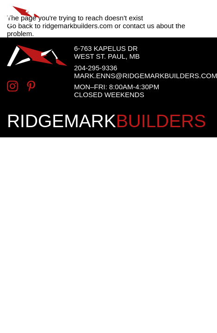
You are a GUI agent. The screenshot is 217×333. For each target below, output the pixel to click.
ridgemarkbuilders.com (78, 26)
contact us (138, 26)
